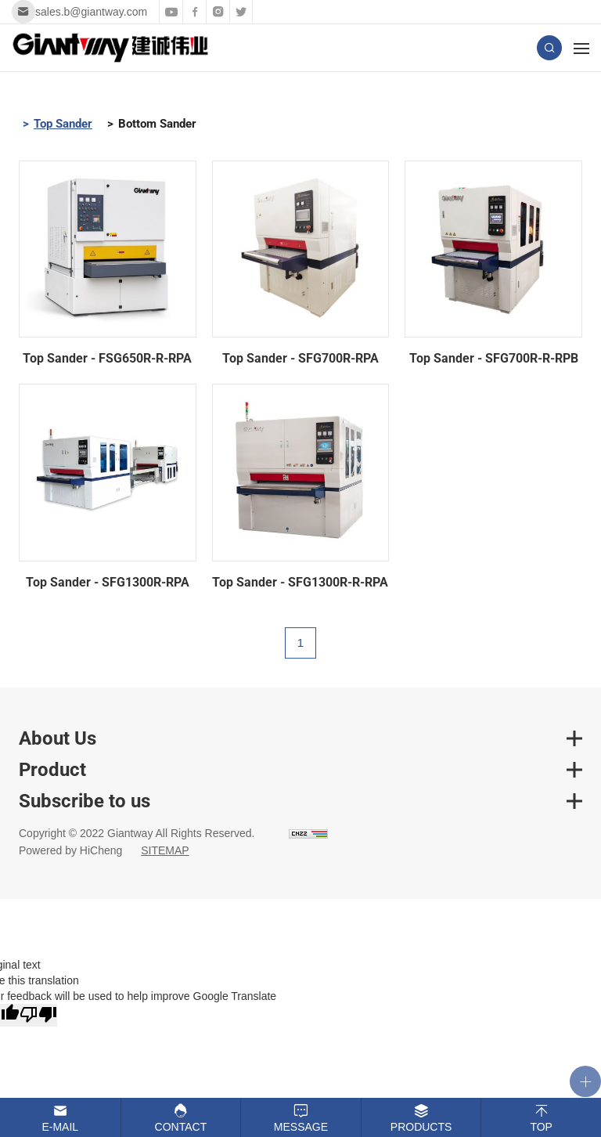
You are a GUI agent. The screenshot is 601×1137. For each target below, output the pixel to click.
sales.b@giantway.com (91, 11)
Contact (181, 1127)
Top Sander (63, 124)
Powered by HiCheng (70, 850)
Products (421, 1127)
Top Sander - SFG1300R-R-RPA (300, 582)
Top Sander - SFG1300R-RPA (107, 582)
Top (541, 1127)
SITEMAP (165, 850)
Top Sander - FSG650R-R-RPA (107, 358)
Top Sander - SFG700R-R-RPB (493, 358)
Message (301, 1127)
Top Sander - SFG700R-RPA (300, 358)
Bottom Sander (157, 124)
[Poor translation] (38, 1015)
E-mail (59, 1127)
